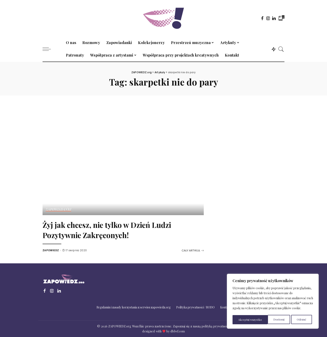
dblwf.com (177, 331)
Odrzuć (266, 320)
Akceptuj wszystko (295, 320)
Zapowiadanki (59, 209)
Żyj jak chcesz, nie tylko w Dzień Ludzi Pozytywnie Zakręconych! (121, 229)
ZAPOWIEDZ (51, 250)
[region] (273, 302)
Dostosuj (243, 320)
